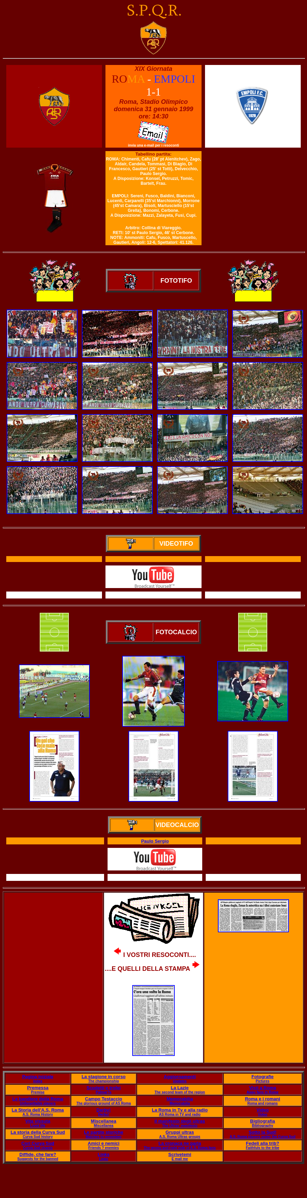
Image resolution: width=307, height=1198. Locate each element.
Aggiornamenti (180, 1076)
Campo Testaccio (103, 1098)
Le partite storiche (103, 1132)
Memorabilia (179, 1098)
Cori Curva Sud (37, 1143)
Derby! (103, 1110)
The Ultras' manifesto (179, 1125)
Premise (38, 1092)
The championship (103, 1081)
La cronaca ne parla (179, 1143)
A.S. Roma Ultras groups (179, 1137)
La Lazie (180, 1087)
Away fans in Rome (263, 1092)
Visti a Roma (262, 1087)
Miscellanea (103, 1121)
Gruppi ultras (180, 1132)
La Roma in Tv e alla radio (179, 1110)
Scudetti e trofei (103, 1087)
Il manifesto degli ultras (180, 1121)
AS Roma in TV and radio (179, 1114)
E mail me (180, 1159)
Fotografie (263, 1076)
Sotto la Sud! (262, 1132)
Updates (180, 1081)
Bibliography (262, 1125)
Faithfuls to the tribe (262, 1148)
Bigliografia (262, 1121)
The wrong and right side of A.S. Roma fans (180, 1148)
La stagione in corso (103, 1076)
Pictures (262, 1081)
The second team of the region (180, 1092)
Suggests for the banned (37, 1159)
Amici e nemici (103, 1143)
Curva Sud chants (38, 1148)
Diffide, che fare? (37, 1154)
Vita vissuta (37, 1121)
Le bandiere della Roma (38, 1098)
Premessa (37, 1087)
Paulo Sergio (154, 841)
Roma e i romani (262, 1098)
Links (104, 1154)
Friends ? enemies (103, 1148)
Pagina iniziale (38, 1076)
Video (263, 1110)
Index (37, 1081)
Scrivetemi (179, 1154)
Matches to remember (103, 1137)
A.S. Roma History (38, 1114)
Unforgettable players (38, 1103)
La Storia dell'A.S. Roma (38, 1110)
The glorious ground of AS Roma (103, 1103)
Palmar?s (103, 1092)
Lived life (37, 1125)
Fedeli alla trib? (262, 1143)
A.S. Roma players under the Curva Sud (263, 1137)
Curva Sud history (38, 1137)
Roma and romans (262, 1103)
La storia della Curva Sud (37, 1132)
